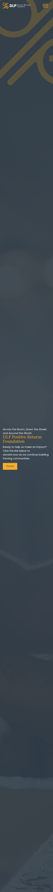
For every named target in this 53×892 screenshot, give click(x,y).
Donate (10, 466)
